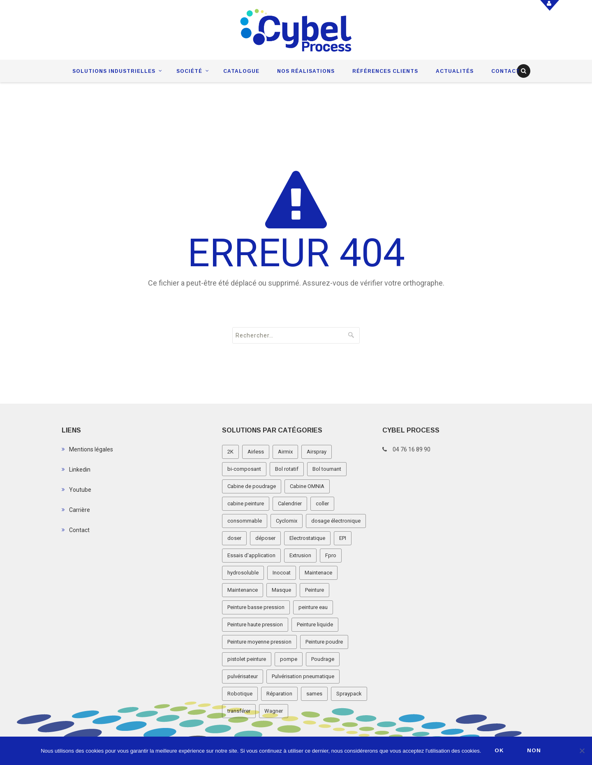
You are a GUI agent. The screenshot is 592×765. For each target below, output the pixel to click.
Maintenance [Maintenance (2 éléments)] (242, 590)
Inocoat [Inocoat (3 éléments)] (282, 573)
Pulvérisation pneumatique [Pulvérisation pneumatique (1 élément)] (303, 676)
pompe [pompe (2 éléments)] (288, 659)
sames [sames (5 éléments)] (314, 694)
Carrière (79, 510)
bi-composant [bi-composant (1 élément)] (244, 469)
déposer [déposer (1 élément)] (265, 538)
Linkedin (79, 469)
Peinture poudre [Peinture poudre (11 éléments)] (324, 642)
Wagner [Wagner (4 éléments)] (273, 711)
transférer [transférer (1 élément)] (238, 711)
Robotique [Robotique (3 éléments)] (239, 694)
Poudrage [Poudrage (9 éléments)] (322, 659)
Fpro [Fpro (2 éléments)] (330, 555)
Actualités (455, 71)
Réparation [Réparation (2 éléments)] (279, 694)
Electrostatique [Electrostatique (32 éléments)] (307, 538)
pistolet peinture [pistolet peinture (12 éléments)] (246, 659)
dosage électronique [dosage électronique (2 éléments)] (336, 521)
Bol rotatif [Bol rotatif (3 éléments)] (286, 469)
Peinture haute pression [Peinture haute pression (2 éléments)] (255, 624)
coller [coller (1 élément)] (322, 503)
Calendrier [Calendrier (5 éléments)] (290, 503)
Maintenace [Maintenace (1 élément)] (318, 573)
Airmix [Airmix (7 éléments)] (285, 452)
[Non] (582, 751)
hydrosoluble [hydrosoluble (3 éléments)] (243, 573)
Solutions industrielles (113, 71)
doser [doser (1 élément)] (234, 538)
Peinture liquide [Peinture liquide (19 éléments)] (315, 624)
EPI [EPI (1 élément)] (342, 538)
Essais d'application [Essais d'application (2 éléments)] (251, 555)
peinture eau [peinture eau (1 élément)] (313, 607)
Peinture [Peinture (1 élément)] (314, 590)
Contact (505, 71)
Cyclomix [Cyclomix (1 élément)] (286, 521)
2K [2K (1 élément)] (230, 452)
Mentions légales (91, 449)
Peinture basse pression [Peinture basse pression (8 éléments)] (255, 607)
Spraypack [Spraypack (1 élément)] (349, 694)
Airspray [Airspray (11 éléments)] (316, 452)
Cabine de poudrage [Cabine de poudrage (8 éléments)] (251, 486)
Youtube (80, 489)
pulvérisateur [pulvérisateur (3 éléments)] (242, 676)
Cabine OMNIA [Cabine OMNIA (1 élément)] (307, 486)
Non (535, 751)
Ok (499, 751)
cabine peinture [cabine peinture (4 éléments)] (245, 503)
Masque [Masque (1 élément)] (281, 590)
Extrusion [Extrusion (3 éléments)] (300, 555)
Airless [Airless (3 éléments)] (255, 452)
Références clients (385, 71)
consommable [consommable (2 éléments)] (244, 521)
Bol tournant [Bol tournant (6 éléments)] (326, 469)
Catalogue (241, 71)
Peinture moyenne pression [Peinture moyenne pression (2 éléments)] (259, 642)
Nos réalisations (306, 71)
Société (189, 71)
